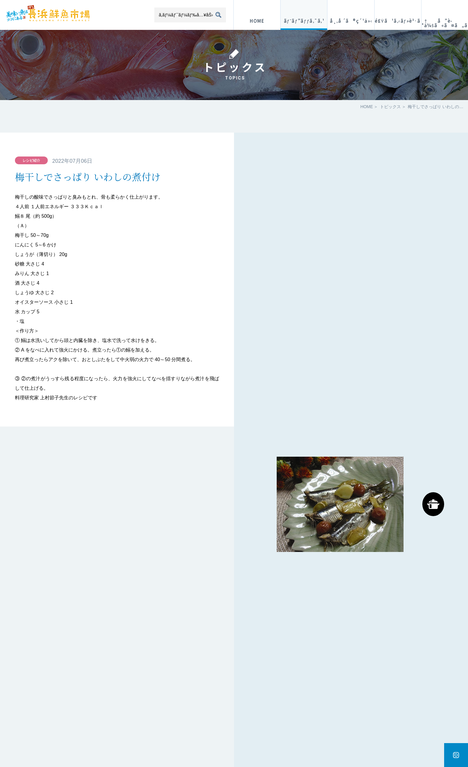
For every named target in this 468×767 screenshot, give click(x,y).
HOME (367, 106)
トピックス (390, 106)
